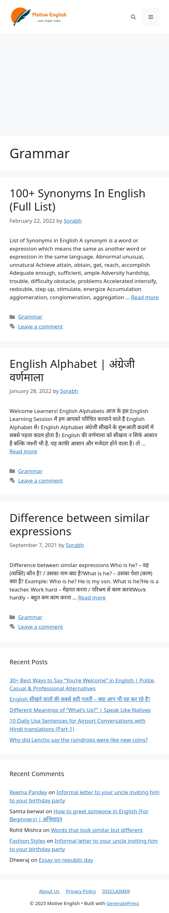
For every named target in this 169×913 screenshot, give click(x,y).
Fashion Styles (27, 840)
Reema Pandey (28, 792)
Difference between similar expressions (79, 524)
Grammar (30, 316)
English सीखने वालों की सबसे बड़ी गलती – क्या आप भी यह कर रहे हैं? (80, 699)
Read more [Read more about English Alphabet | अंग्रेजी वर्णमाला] (23, 451)
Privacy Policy (81, 891)
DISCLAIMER (116, 891)
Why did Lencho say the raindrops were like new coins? (79, 739)
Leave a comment (40, 326)
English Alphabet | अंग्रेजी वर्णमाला (72, 370)
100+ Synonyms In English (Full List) (78, 200)
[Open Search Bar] (133, 16)
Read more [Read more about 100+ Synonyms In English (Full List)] (145, 297)
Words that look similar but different (97, 830)
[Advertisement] (84, 81)
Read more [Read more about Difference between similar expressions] (92, 597)
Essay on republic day (66, 859)
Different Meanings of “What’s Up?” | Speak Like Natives (80, 709)
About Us (49, 891)
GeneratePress (123, 903)
